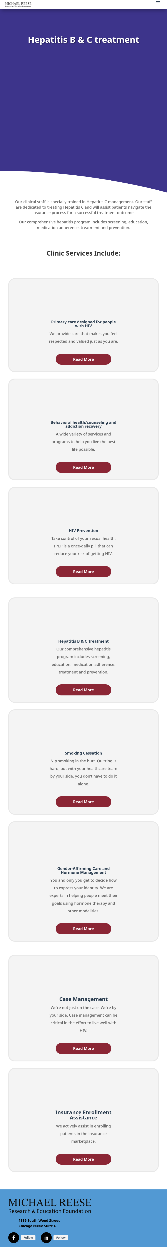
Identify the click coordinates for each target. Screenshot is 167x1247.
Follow (28, 1237)
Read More (83, 359)
